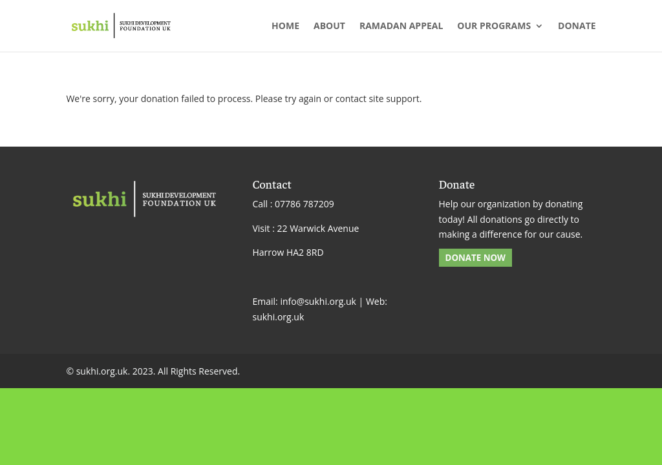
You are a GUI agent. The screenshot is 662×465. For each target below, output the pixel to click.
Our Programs (494, 26)
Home (285, 26)
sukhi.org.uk (278, 317)
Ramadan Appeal (401, 26)
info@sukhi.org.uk (318, 301)
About (329, 26)
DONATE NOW (475, 258)
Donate (577, 26)
